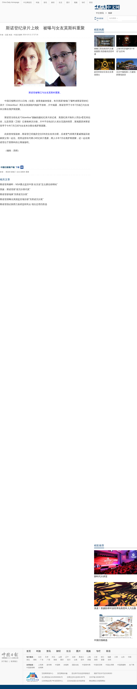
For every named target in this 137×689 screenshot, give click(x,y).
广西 (48, 660)
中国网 (57, 665)
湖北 (28, 660)
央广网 (131, 665)
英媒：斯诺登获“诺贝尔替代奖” (15, 189)
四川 (68, 660)
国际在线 (75, 665)
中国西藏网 (121, 665)
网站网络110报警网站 (97, 681)
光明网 (40, 668)
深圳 (109, 660)
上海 (89, 657)
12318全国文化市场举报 (76, 681)
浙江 (102, 657)
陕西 (96, 660)
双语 (91, 2)
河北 (53, 657)
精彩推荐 (99, 545)
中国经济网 (98, 665)
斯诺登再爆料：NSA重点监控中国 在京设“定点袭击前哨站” (29, 184)
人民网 (40, 665)
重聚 (27, 172)
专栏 (83, 2)
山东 (123, 657)
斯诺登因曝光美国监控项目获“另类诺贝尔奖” (22, 199)
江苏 (95, 657)
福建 (109, 657)
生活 (60, 2)
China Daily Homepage (10, 2)
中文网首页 (27, 2)
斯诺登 (8, 172)
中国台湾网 (110, 665)
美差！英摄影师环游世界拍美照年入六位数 (115, 608)
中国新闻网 (30, 668)
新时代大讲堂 (100, 576)
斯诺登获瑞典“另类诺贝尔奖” (14, 194)
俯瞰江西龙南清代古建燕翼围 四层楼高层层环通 (104, 51)
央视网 (66, 665)
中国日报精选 (100, 640)
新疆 (102, 660)
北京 (40, 657)
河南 (129, 657)
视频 (75, 2)
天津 (46, 657)
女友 (18, 172)
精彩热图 (99, 29)
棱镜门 (13, 172)
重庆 (62, 660)
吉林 (73, 657)
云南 (75, 660)
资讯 (45, 2)
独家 (110, 13)
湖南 (35, 660)
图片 (68, 2)
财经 (53, 2)
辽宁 (67, 657)
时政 (37, 2)
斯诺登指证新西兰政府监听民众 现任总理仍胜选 (23, 204)
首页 (28, 651)
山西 (60, 657)
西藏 (89, 660)
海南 (55, 660)
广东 (41, 660)
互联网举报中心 (47, 673)
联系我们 (14, 661)
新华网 (49, 665)
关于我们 (4, 661)
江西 (116, 657)
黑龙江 (81, 657)
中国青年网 (86, 665)
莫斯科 (22, 172)
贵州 (82, 660)
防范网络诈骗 (62, 673)
